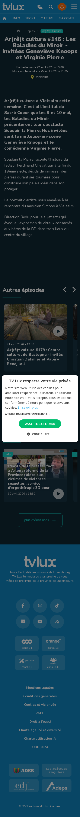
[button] (40, 414)
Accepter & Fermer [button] (40, 424)
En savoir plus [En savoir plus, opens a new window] (28, 407)
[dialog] (40, 408)
